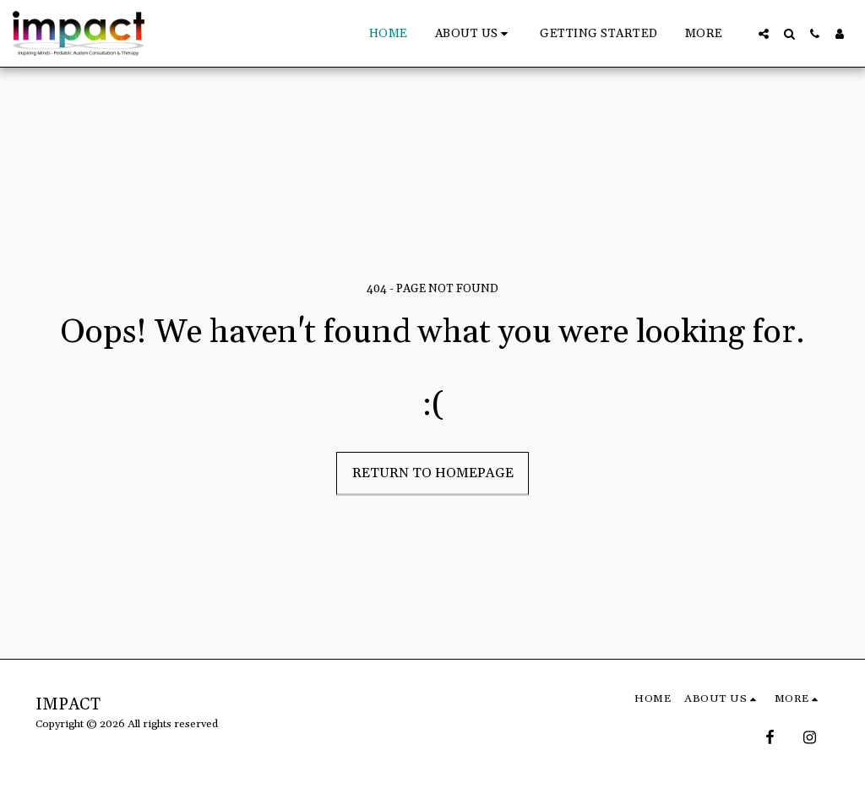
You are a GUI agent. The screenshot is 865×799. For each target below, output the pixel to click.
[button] (474, 34)
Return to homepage (433, 473)
